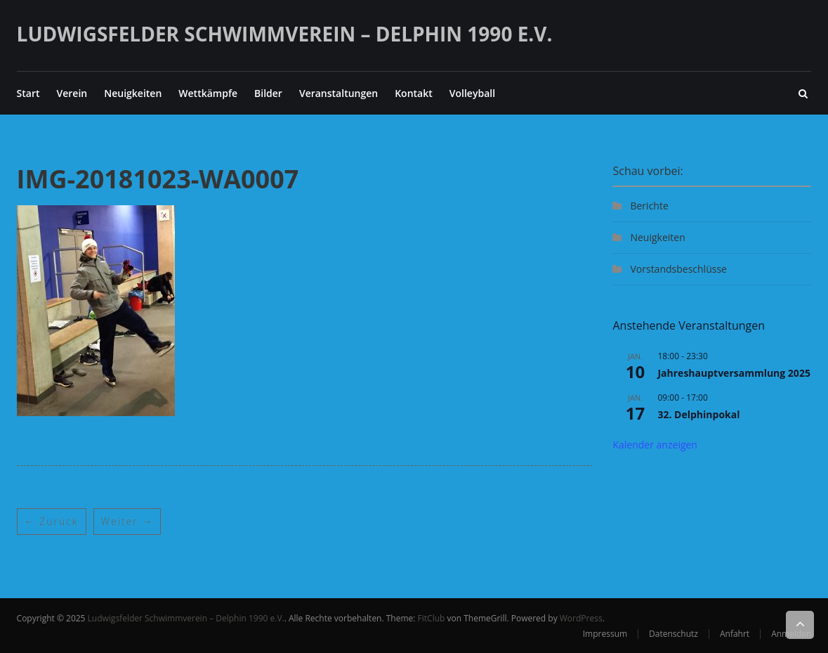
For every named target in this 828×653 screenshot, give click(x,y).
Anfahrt (734, 634)
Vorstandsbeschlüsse (678, 269)
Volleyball (472, 93)
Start (28, 93)
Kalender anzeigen (654, 444)
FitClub (431, 618)
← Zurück (52, 521)
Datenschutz (673, 634)
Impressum (605, 634)
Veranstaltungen (338, 93)
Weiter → (127, 521)
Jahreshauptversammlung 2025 (733, 373)
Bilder (268, 93)
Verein (72, 93)
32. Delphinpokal (698, 414)
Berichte (649, 205)
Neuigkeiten (133, 93)
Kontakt (414, 93)
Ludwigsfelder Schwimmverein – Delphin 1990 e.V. (285, 33)
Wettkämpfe (207, 93)
